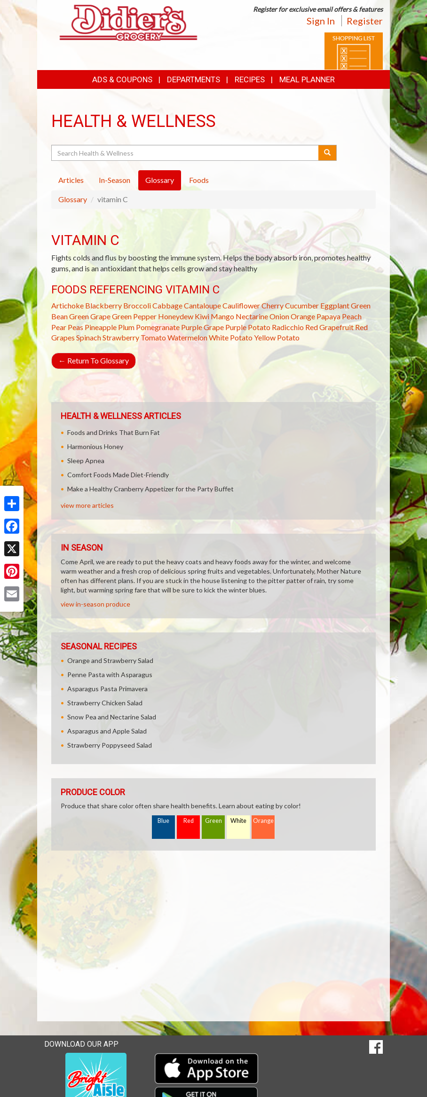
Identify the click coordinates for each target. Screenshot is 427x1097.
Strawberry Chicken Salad (104, 703)
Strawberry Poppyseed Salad (109, 745)
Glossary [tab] (159, 179)
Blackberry (103, 305)
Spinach (88, 337)
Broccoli (137, 305)
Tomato (153, 337)
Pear (58, 327)
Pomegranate (158, 327)
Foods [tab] (199, 179)
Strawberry (121, 337)
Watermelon (187, 337)
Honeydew (175, 316)
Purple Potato (247, 327)
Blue (163, 820)
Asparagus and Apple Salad (107, 731)
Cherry (272, 305)
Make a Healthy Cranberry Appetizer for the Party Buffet (150, 489)
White (238, 820)
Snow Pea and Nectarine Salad (111, 717)
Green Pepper (134, 316)
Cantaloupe (202, 305)
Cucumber (302, 305)
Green (213, 820)
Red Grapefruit (329, 327)
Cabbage (167, 305)
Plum (126, 327)
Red (188, 820)
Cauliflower (241, 305)
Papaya (328, 316)
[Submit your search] (327, 153)
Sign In (321, 20)
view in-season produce (95, 604)
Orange (303, 316)
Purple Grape (202, 327)
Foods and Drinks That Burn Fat (113, 432)
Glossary (72, 199)
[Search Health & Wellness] (185, 153)
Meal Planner (307, 79)
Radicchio (288, 327)
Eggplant (334, 305)
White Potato (231, 337)
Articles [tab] (71, 179)
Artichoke (67, 305)
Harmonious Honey (95, 446)
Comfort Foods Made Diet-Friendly (118, 475)
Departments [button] (193, 79)
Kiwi (202, 316)
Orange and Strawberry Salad (110, 660)
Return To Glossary (93, 360)
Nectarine (252, 316)
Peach (352, 316)
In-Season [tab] (114, 179)
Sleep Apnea (85, 461)
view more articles (87, 505)
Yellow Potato (277, 337)
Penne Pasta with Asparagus (109, 675)
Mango (222, 316)
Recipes (250, 79)
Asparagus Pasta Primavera (107, 689)
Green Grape (90, 316)
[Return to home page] (128, 22)
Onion (279, 316)
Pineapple (101, 327)
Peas (75, 327)
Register (365, 20)
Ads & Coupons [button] (122, 79)
